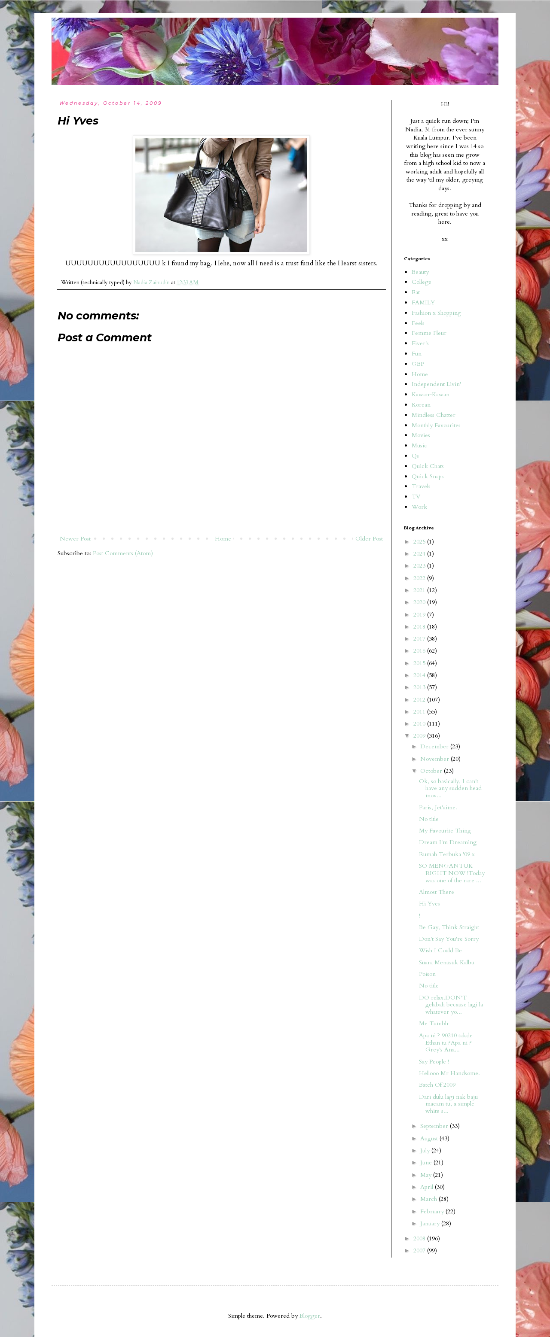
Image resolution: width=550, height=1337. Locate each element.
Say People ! (434, 1061)
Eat (416, 292)
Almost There (436, 892)
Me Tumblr (434, 1023)
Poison (427, 974)
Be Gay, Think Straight (449, 927)
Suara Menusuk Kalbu (446, 962)
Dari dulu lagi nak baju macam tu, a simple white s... (448, 1104)
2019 (420, 615)
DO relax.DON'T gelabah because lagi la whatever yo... (451, 1005)
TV (416, 496)
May (426, 1175)
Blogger (309, 1316)
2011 (420, 712)
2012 (420, 700)
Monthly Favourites (436, 425)
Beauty (420, 272)
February (433, 1211)
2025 (420, 542)
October (432, 771)
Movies (421, 435)
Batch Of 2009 (437, 1085)
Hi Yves (429, 903)
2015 (420, 663)
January (430, 1223)
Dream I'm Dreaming (448, 842)
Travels (421, 486)
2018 (420, 627)
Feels (418, 323)
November (435, 759)
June (427, 1162)
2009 (420, 736)
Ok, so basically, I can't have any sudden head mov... (450, 788)
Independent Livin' (436, 384)
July (425, 1150)
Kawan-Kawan (430, 394)
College (421, 282)
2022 (420, 578)
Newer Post (75, 539)
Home (223, 539)
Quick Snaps (428, 476)
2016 (420, 651)
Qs (415, 456)
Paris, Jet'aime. (438, 807)
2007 (420, 1250)
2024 (420, 554)
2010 (420, 724)
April (427, 1187)
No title (429, 819)
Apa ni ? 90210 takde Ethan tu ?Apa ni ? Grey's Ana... (446, 1042)
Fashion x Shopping (436, 313)
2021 (420, 590)
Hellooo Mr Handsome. (449, 1073)
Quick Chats (428, 466)
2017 (420, 639)
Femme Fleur (429, 333)
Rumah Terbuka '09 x (447, 854)
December (435, 746)
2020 (420, 602)
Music (419, 445)
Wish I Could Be (440, 950)
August (430, 1138)
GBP (418, 364)
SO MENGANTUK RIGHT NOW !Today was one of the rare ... (452, 873)
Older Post (369, 539)
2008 (420, 1238)
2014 (420, 675)
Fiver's (420, 343)
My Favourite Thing (445, 831)
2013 (420, 687)
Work (419, 507)
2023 (420, 566)
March (429, 1199)
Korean (421, 405)
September (435, 1126)
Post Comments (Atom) (123, 553)
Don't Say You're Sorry (449, 939)
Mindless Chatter (433, 415)
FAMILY (423, 302)
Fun (417, 353)
